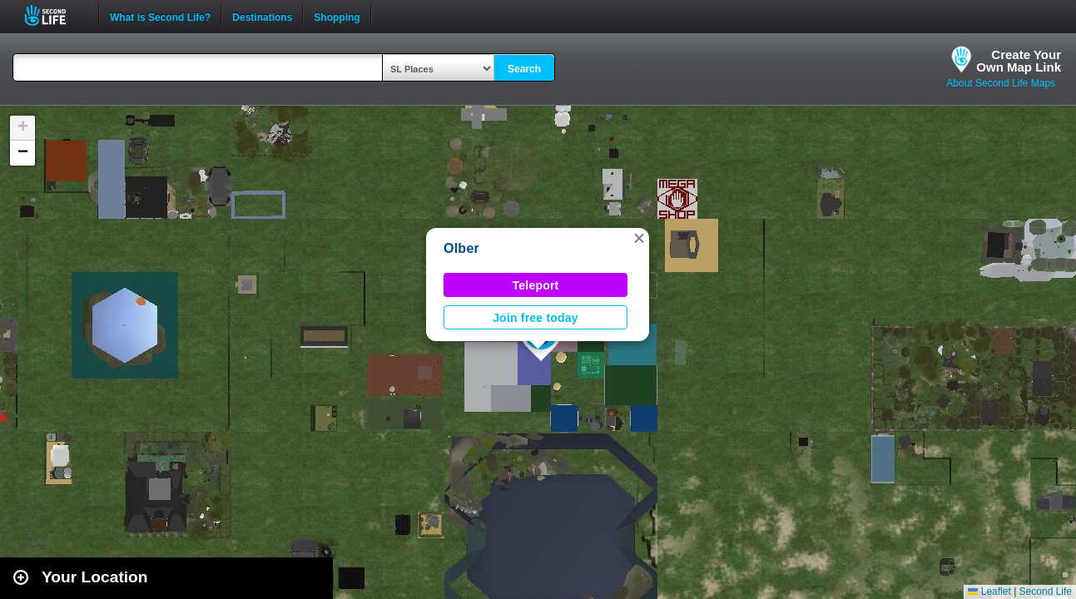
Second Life (54, 15)
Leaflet (989, 591)
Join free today (535, 317)
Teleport (536, 285)
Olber (461, 248)
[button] (639, 238)
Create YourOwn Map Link (1018, 60)
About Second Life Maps (1000, 83)
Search (524, 69)
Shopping (336, 16)
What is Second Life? (160, 16)
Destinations (262, 16)
